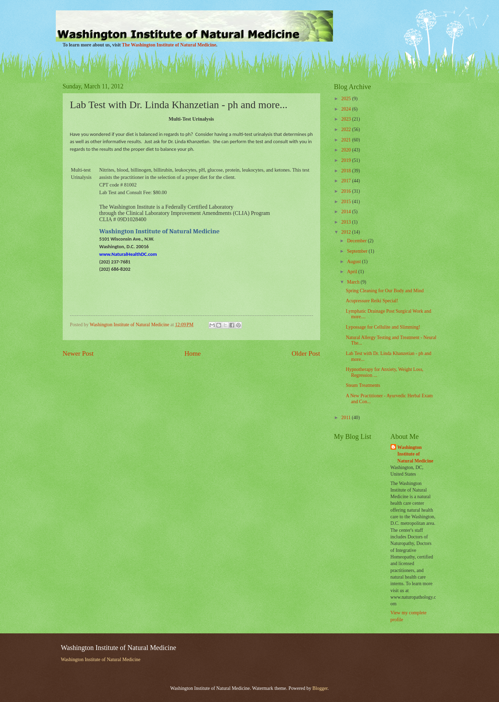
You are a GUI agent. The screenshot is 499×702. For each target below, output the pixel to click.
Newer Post (78, 353)
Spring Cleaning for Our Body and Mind (385, 290)
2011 (346, 417)
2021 (346, 139)
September (357, 251)
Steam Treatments (363, 385)
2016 (346, 191)
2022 (346, 129)
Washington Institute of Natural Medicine (415, 454)
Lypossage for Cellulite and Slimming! (383, 327)
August (354, 261)
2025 (346, 98)
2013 (346, 222)
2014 (346, 211)
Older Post (305, 353)
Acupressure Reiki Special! (372, 300)
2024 (346, 109)
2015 (346, 201)
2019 (346, 160)
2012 (346, 232)
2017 (346, 180)
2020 (346, 150)
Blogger (320, 688)
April (352, 271)
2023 (346, 119)
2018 (346, 170)
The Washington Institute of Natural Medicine (169, 44)
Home (192, 353)
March (353, 282)
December (357, 240)
